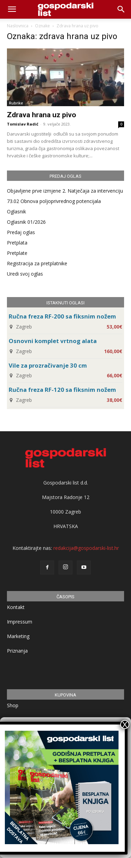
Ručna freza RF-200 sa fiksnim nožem (62, 316)
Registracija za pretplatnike (37, 263)
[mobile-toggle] (12, 9)
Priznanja (17, 650)
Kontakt (16, 607)
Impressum (19, 621)
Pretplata (17, 242)
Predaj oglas (21, 232)
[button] (121, 9)
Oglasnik (16, 211)
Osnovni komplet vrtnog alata (53, 341)
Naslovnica (17, 26)
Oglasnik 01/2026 (26, 222)
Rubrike (16, 103)
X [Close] (125, 724)
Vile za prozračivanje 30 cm (48, 365)
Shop (12, 705)
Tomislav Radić (22, 124)
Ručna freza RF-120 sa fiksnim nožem (62, 390)
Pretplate (17, 253)
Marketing (18, 636)
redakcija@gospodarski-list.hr (86, 548)
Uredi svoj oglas (25, 273)
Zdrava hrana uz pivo (41, 115)
